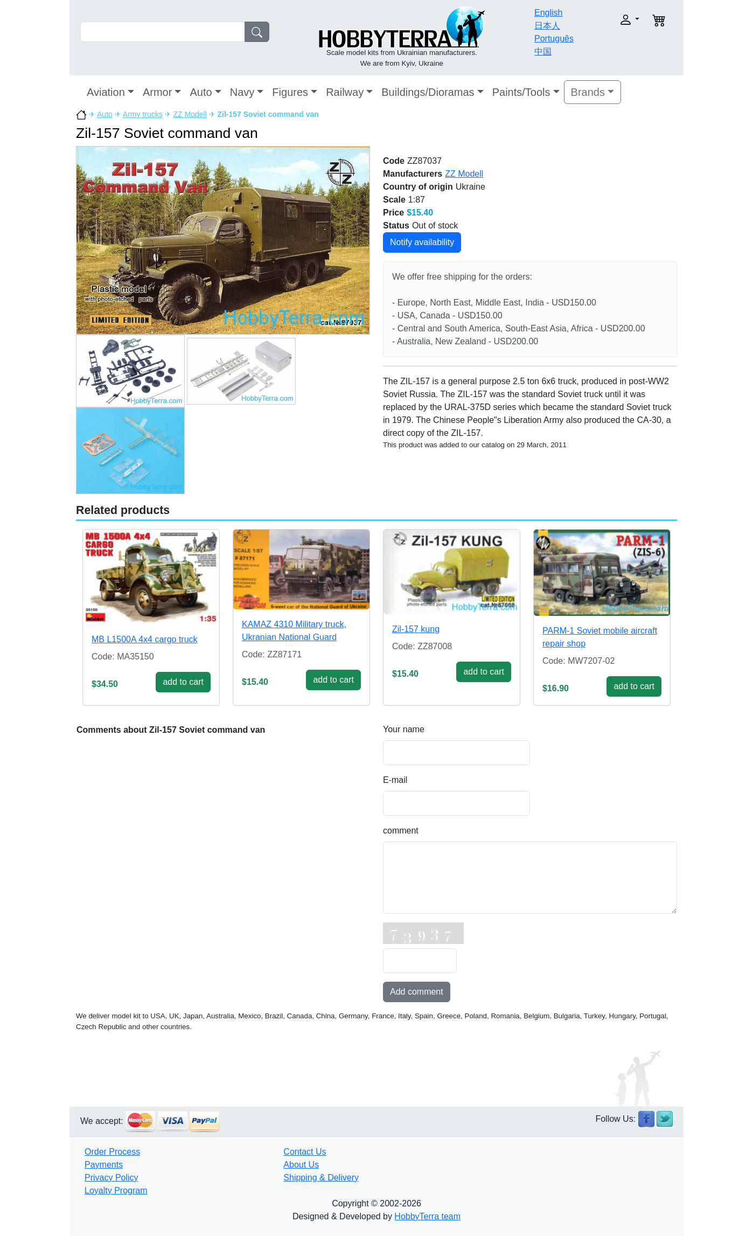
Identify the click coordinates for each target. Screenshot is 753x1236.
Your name (403, 729)
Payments (104, 1164)
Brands (588, 92)
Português (554, 38)
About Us (301, 1164)
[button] (612, 19)
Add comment (416, 991)
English (548, 12)
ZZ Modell (190, 114)
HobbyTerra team (427, 1216)
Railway (345, 92)
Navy (242, 92)
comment (401, 830)
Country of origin (418, 186)
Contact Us (304, 1151)
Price (393, 212)
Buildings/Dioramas (427, 92)
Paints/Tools (521, 92)
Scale (394, 199)
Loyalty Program (116, 1190)
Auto (201, 92)
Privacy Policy (111, 1177)
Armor (157, 92)
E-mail (395, 779)
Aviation (106, 92)
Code (394, 160)
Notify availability (422, 242)
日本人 (547, 25)
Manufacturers (412, 173)
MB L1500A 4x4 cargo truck (145, 639)
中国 (543, 51)
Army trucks (143, 114)
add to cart (183, 681)
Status (396, 225)
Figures (290, 92)
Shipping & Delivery (321, 1177)
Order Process (112, 1151)
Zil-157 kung (416, 629)
